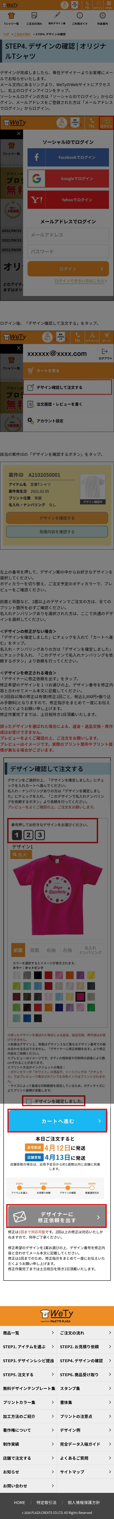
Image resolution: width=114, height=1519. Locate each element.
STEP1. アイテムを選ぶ (24, 1346)
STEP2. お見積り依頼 (79, 1346)
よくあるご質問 (74, 1458)
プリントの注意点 (76, 1416)
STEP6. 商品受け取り (79, 1374)
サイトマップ (72, 1472)
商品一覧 (11, 1333)
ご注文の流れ (72, 1333)
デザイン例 (70, 1430)
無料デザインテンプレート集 (29, 1388)
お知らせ (11, 1472)
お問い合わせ (15, 1486)
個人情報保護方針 (84, 1502)
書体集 (66, 1402)
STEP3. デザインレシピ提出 (28, 1360)
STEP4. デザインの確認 (81, 1360)
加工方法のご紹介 (19, 1416)
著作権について (17, 1430)
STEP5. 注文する (18, 1374)
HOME (19, 1502)
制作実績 (11, 1444)
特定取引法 (46, 1502)
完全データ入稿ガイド (80, 1444)
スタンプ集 (70, 1388)
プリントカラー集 (19, 1402)
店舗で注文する (17, 1458)
